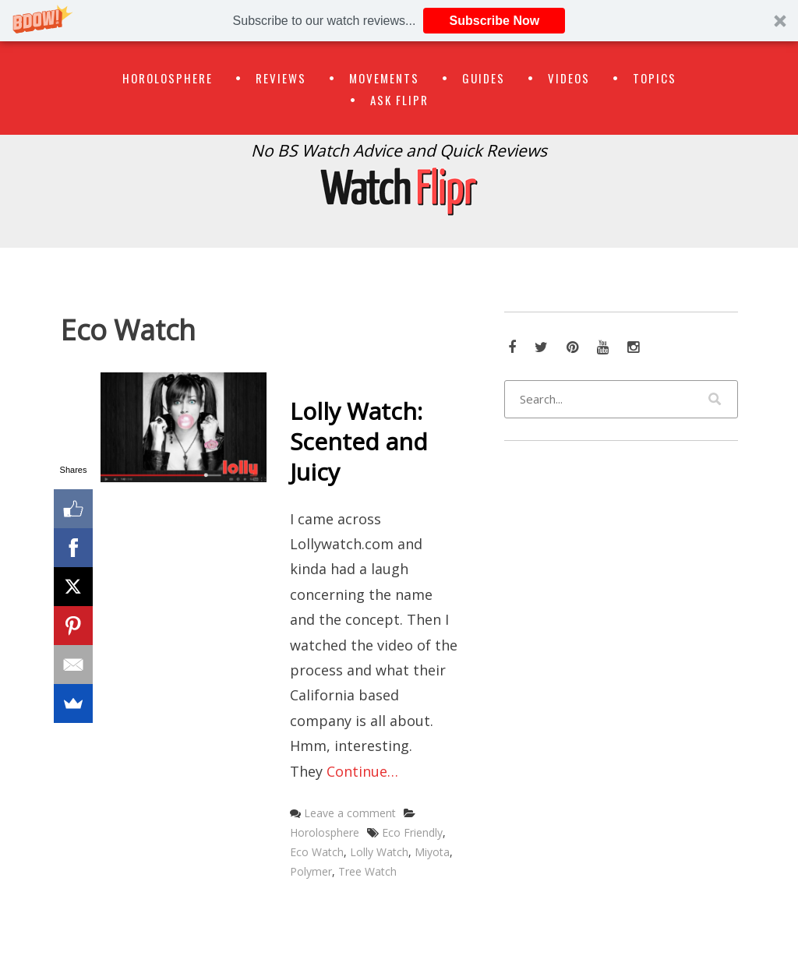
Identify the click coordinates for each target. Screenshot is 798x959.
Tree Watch (367, 871)
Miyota (432, 851)
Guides (483, 77)
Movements (384, 77)
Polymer (311, 871)
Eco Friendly (412, 832)
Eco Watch (317, 851)
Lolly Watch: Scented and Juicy (359, 441)
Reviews (281, 77)
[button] (399, 20)
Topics (654, 77)
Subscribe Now (495, 20)
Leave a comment (350, 813)
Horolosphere (167, 77)
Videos (569, 77)
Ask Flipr (399, 99)
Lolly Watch (379, 851)
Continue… (362, 771)
